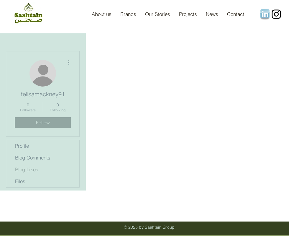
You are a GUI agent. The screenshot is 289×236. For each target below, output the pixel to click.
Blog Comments (32, 157)
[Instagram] (276, 14)
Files (20, 181)
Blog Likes (26, 169)
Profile (22, 146)
